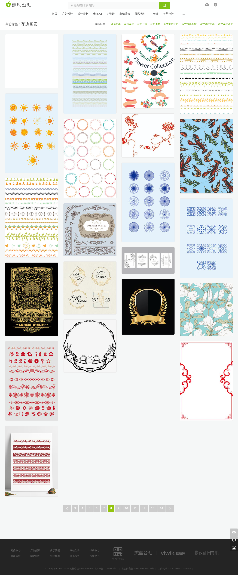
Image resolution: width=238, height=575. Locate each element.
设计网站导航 (207, 552)
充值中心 (15, 550)
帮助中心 (94, 556)
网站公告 (75, 550)
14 (161, 508)
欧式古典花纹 (189, 24)
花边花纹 (129, 24)
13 (152, 508)
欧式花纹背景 (225, 24)
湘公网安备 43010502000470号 (138, 568)
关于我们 (55, 550)
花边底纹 (142, 24)
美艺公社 (143, 552)
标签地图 (55, 556)
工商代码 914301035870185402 (174, 568)
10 (126, 508)
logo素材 (173, 552)
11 (135, 508)
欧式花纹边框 (207, 24)
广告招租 (35, 550)
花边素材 (155, 24)
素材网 (19, 4)
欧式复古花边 (171, 24)
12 (143, 508)
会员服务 (75, 556)
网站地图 (35, 556)
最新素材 (15, 556)
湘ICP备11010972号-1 (106, 568)
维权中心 (94, 550)
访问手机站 (118, 553)
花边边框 (116, 24)
